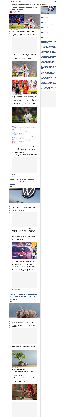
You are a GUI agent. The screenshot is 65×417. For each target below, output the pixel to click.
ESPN (21, 54)
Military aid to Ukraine (35, 4)
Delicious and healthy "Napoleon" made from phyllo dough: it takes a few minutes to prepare (48, 67)
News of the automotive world (16, 289)
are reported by (14, 233)
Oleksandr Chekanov (15, 11)
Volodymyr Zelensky (43, 4)
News (19, 11)
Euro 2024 (13, 174)
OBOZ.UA (28, 154)
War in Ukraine (14, 4)
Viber (14, 155)
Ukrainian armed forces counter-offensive (24, 4)
